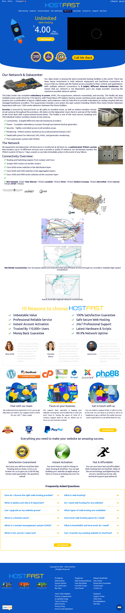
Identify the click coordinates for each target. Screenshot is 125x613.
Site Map (96, 604)
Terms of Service (61, 601)
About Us (67, 11)
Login (122, 1)
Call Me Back (83, 57)
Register (115, 1)
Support (95, 11)
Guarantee (77, 11)
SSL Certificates (57, 11)
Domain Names (43, 11)
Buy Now (103, 11)
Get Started (45, 39)
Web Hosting (23, 11)
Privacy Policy (60, 606)
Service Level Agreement (64, 609)
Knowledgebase (99, 601)
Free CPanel (79, 588)
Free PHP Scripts (81, 586)
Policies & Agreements (63, 596)
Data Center (97, 581)
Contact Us (86, 11)
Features (33, 11)
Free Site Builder (81, 583)
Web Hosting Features (83, 581)
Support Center (99, 596)
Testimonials (98, 586)
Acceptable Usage (61, 599)
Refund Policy (60, 604)
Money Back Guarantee (102, 583)
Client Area (97, 599)
